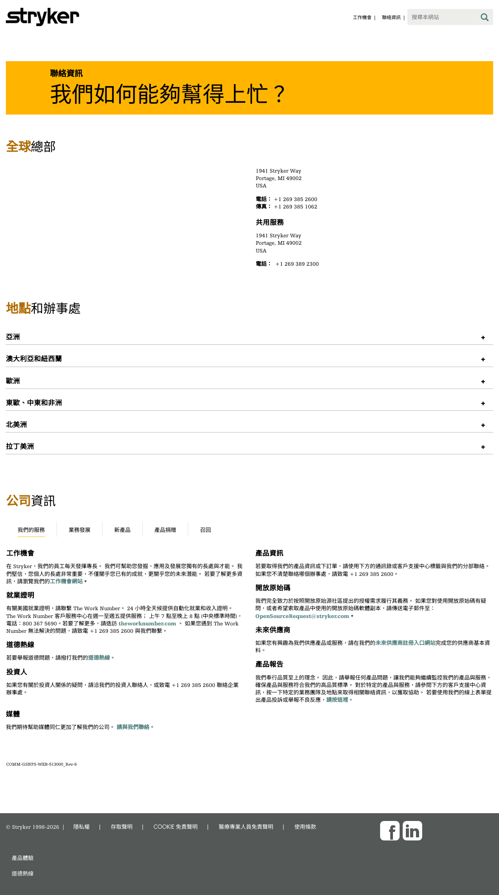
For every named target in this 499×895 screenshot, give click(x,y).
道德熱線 (99, 658)
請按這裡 (337, 700)
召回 (205, 529)
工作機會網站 (66, 581)
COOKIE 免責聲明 (176, 826)
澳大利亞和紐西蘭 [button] (34, 358)
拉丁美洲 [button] (20, 446)
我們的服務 (31, 529)
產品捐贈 (165, 529)
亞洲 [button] (13, 336)
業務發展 (79, 529)
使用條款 (305, 826)
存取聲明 (122, 826)
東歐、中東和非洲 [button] (34, 402)
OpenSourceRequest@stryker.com (302, 616)
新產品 (122, 529)
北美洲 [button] (16, 424)
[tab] (249, 337)
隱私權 (81, 826)
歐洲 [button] (13, 380)
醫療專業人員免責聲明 (246, 826)
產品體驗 (23, 857)
